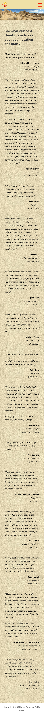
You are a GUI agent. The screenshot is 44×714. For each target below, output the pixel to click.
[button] (40, 5)
